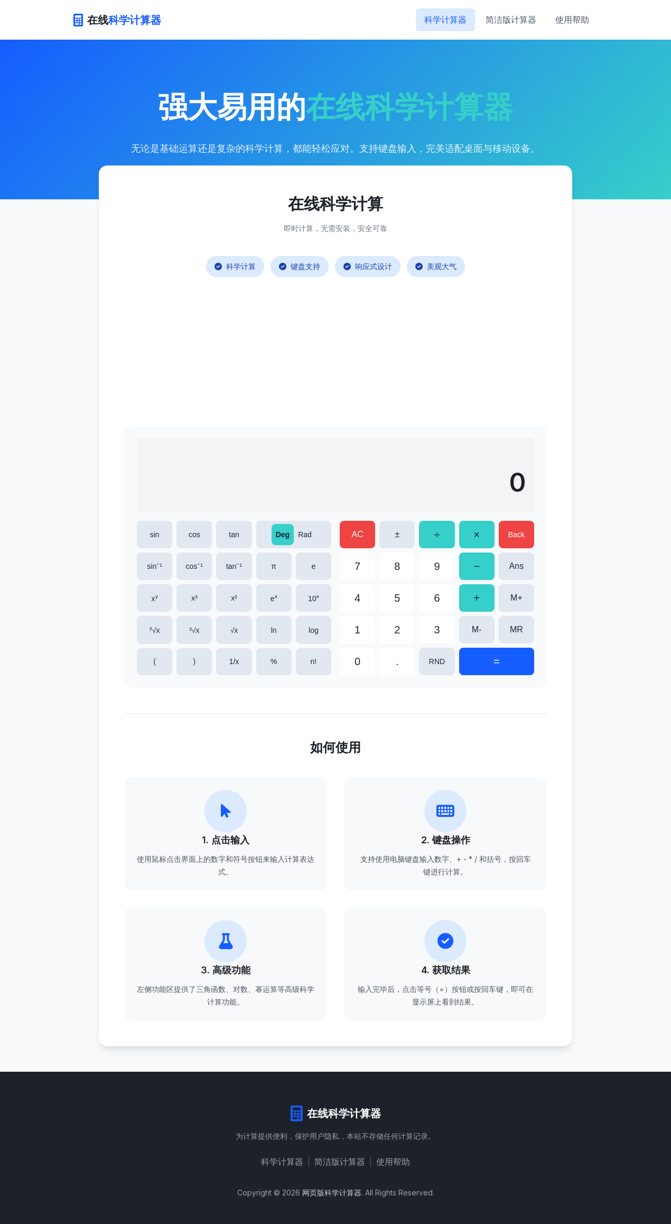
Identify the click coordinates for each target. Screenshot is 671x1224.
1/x (234, 661)
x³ (194, 598)
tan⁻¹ (234, 566)
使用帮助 (572, 19)
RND (437, 661)
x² (234, 598)
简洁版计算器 (511, 19)
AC (357, 534)
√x (234, 630)
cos (194, 534)
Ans (516, 566)
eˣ (274, 598)
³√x (194, 630)
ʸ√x (155, 630)
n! (314, 661)
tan (234, 534)
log (314, 630)
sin (155, 534)
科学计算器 (445, 19)
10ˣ (313, 598)
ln (274, 630)
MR (516, 629)
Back (516, 534)
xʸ (155, 598)
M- (477, 629)
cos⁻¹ (194, 566)
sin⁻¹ (154, 566)
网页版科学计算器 (331, 1192)
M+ (516, 597)
